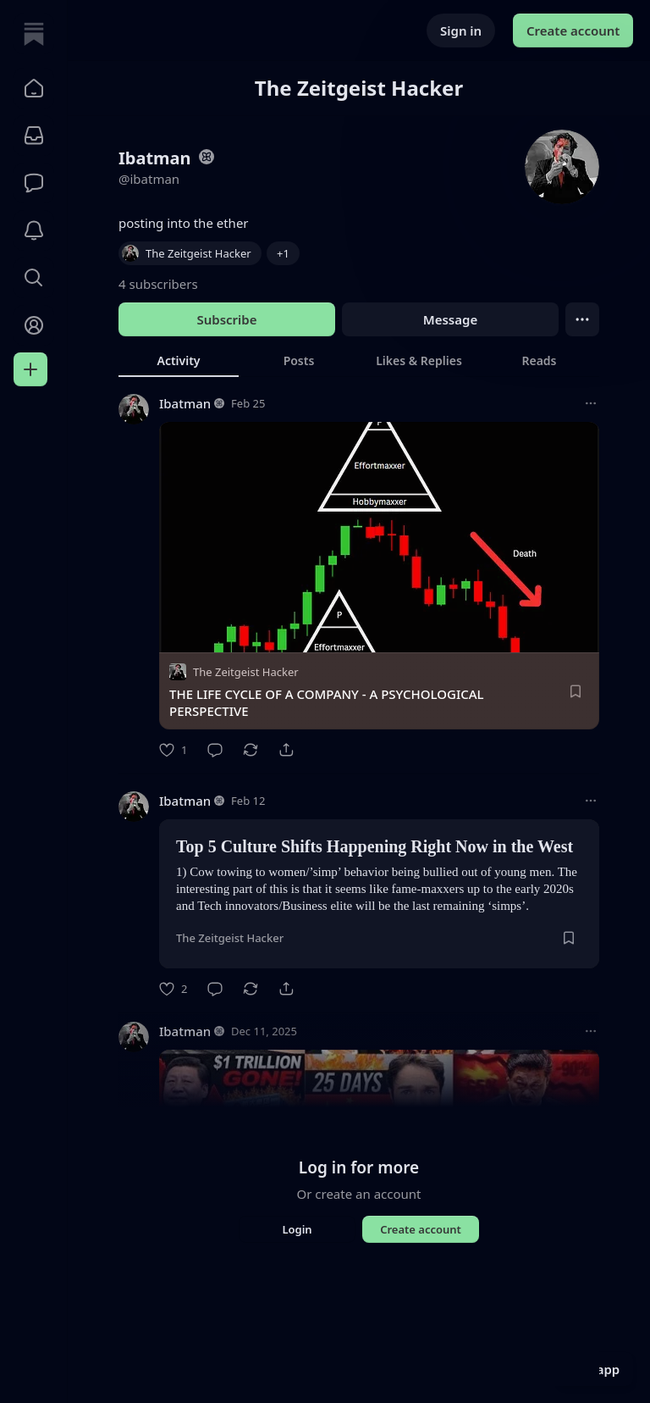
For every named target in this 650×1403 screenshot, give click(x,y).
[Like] (173, 749)
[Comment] (215, 749)
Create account (573, 30)
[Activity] (34, 230)
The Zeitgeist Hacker (246, 671)
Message (450, 319)
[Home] (34, 34)
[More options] (590, 403)
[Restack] (250, 749)
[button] (34, 88)
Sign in (461, 30)
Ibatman (185, 403)
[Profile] (34, 325)
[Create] (30, 369)
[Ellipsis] (582, 319)
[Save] (575, 691)
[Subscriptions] (34, 135)
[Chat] (34, 183)
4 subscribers (158, 283)
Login (296, 1229)
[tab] (178, 360)
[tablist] (358, 360)
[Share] (286, 749)
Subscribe (226, 319)
